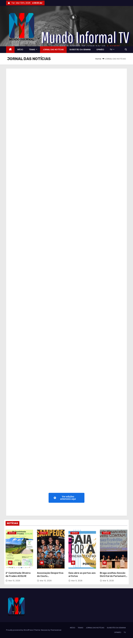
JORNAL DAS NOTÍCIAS (53, 49)
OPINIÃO (100, 49)
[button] (126, 49)
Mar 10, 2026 (14, 580)
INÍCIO (20, 49)
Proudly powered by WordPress (19, 630)
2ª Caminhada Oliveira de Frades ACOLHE (18, 575)
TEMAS (33, 49)
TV (112, 49)
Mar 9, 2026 (76, 580)
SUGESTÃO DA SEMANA (80, 49)
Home (98, 58)
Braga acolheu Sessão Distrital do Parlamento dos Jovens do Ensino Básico (113, 578)
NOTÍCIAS (12, 533)
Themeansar (56, 630)
